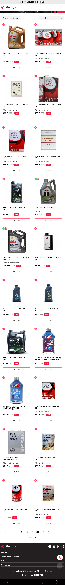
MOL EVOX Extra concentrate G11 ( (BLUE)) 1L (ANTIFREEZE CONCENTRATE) (15, 408)
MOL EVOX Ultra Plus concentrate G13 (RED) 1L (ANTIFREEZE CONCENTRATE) (48, 358)
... (16, 532)
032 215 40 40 (33, 2)
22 (30, 537)
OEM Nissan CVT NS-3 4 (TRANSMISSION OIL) (11, 458)
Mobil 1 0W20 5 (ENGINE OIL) (44, 208)
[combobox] (51, 18)
